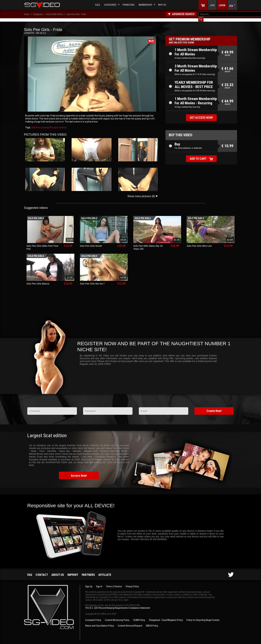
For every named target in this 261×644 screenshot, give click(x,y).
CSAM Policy (139, 616)
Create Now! (214, 407)
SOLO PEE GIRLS (54, 14)
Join (212, 5)
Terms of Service (114, 583)
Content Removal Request (130, 622)
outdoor (62, 124)
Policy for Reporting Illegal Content (203, 616)
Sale (97, 4)
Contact (42, 571)
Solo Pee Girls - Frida (76, 14)
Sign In (99, 583)
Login (222, 5)
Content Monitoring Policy (117, 616)
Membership (145, 4)
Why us (162, 4)
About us (57, 571)
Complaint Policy (93, 616)
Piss (51, 124)
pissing (45, 124)
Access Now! (79, 472)
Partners (88, 571)
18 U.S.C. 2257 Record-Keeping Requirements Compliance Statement (117, 604)
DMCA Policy (152, 622)
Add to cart (198, 155)
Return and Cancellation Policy (99, 622)
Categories (110, 4)
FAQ (29, 571)
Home (26, 14)
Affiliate (104, 571)
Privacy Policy (132, 583)
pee (55, 124)
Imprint (72, 571)
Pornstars (129, 4)
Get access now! (201, 114)
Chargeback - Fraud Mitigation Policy (166, 616)
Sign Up (88, 583)
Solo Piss (36, 124)
